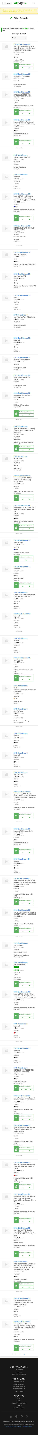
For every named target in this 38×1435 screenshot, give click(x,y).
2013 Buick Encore (20, 155)
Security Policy (17, 1426)
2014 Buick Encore (20, 593)
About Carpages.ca (19, 1408)
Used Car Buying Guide (19, 1374)
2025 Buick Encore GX (22, 194)
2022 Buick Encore (21, 943)
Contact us (19, 1398)
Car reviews (19, 1372)
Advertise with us (19, 1381)
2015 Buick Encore (20, 456)
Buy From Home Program (19, 1403)
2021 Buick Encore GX (22, 375)
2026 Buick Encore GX (22, 252)
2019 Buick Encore (20, 175)
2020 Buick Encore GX (22, 614)
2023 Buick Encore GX (22, 74)
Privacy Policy (9, 1426)
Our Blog (19, 1401)
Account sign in (19, 1391)
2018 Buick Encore (20, 638)
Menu (7, 3)
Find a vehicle (19, 1369)
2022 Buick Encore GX (22, 295)
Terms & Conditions (27, 1426)
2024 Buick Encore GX (22, 44)
